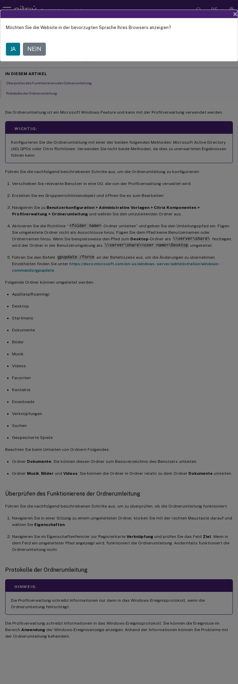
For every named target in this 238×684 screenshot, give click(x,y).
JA (13, 49)
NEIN (34, 49)
